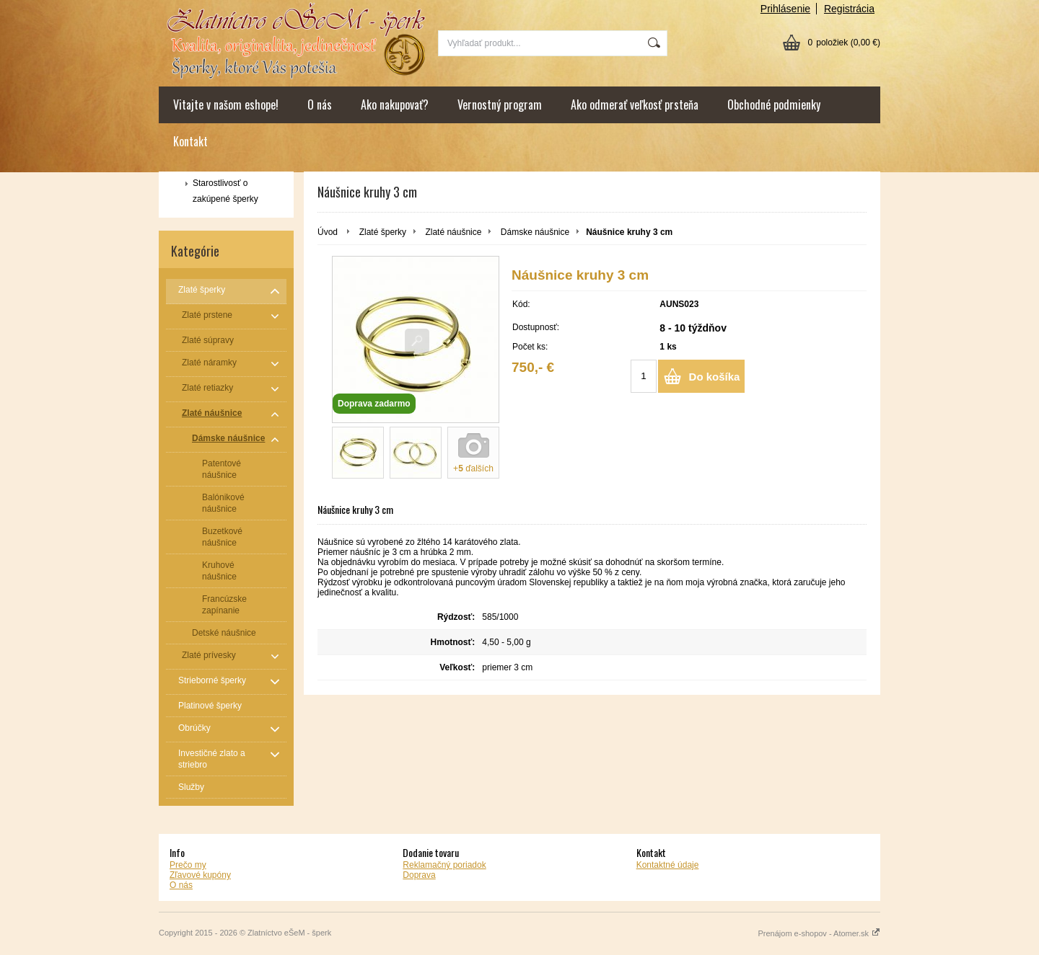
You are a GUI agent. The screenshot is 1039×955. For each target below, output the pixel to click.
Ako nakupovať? (395, 104)
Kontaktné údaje (667, 865)
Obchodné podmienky (773, 104)
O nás (319, 104)
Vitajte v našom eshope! (226, 104)
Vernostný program (499, 104)
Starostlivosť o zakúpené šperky (225, 191)
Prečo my (188, 865)
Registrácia (849, 8)
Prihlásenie (785, 8)
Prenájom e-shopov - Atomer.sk (819, 933)
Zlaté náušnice (453, 232)
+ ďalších (473, 468)
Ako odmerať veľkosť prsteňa (634, 104)
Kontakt (190, 141)
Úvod (327, 232)
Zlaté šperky (382, 232)
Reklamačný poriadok (444, 865)
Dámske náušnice (535, 232)
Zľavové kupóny (200, 875)
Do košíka (714, 376)
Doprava (419, 875)
